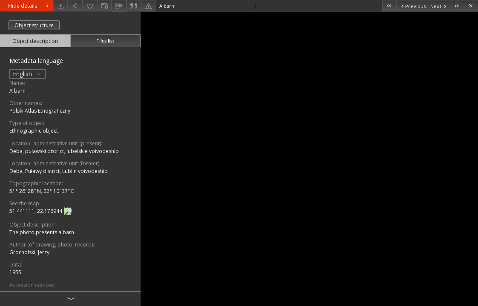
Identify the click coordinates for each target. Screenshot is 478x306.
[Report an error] (148, 5)
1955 (15, 272)
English (27, 74)
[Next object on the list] (439, 5)
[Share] (75, 5)
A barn (17, 90)
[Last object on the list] (457, 5)
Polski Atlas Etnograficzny (39, 110)
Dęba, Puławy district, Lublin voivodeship (58, 171)
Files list (105, 40)
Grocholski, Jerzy (29, 252)
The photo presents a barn (41, 232)
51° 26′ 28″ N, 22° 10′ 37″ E (41, 191)
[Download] (60, 5)
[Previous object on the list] (412, 5)
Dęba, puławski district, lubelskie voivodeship (64, 151)
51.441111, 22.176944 (36, 211)
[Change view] (104, 5)
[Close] (471, 5)
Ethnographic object (33, 130)
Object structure (34, 25)
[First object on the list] (389, 5)
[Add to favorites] (90, 5)
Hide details (29, 5)
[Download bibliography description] (119, 6)
